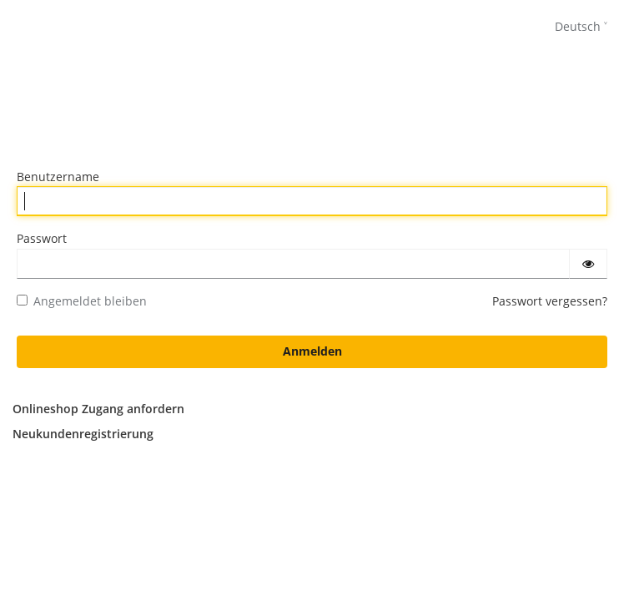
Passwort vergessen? (549, 301)
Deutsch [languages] (578, 26)
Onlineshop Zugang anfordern (98, 409)
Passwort (42, 238)
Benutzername (58, 176)
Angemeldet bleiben (82, 301)
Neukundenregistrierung (83, 434)
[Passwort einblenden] (588, 264)
